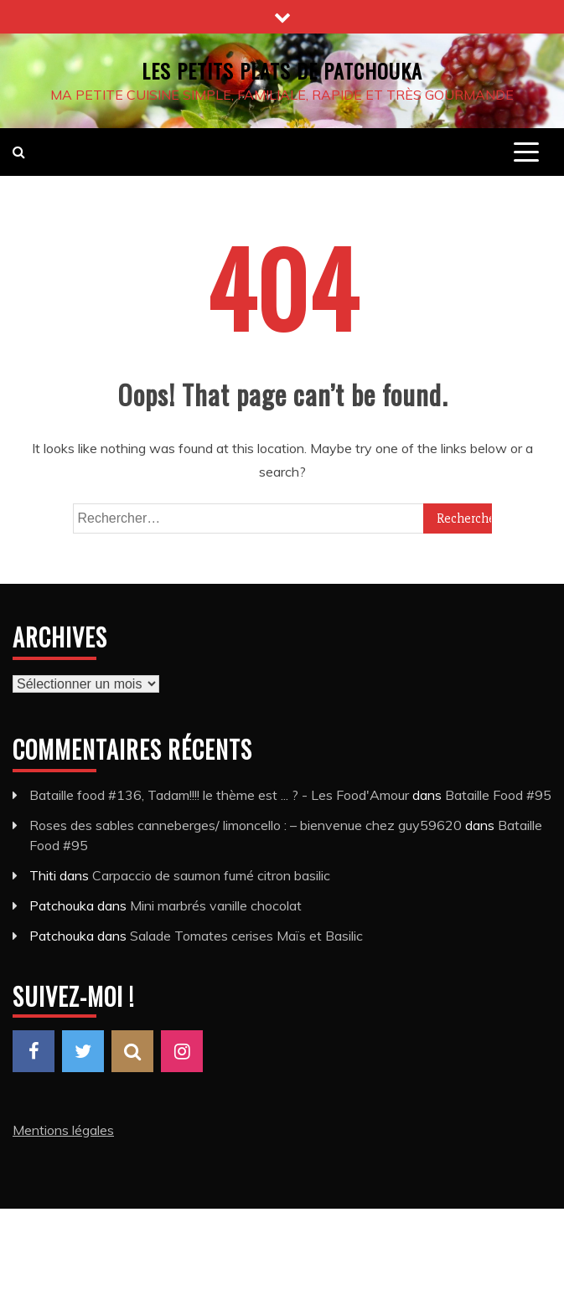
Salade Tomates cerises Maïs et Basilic (246, 935)
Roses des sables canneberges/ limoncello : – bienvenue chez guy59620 (245, 825)
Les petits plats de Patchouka (282, 70)
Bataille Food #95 (498, 795)
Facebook (33, 1051)
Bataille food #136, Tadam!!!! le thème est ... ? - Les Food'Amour (219, 795)
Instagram (182, 1051)
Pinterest (132, 1051)
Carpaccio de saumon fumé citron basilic (211, 875)
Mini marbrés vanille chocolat (216, 905)
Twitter (83, 1051)
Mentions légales (63, 1130)
